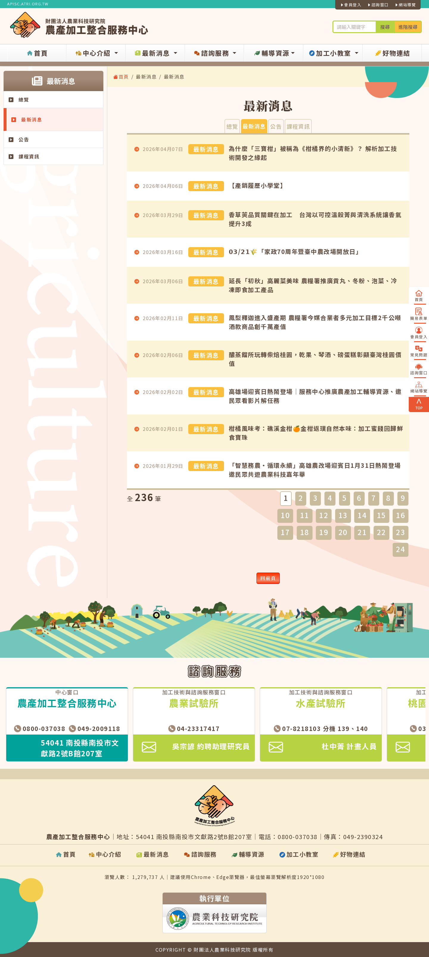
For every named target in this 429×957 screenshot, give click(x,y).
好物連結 (392, 53)
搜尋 (385, 26)
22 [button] (381, 532)
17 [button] (285, 532)
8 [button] (388, 497)
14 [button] (362, 515)
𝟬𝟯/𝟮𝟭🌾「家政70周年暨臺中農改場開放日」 (295, 251)
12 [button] (323, 515)
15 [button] (381, 515)
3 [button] (315, 497)
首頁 (37, 53)
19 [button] (323, 532)
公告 (19, 139)
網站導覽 (405, 4)
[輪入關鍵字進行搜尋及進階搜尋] (354, 27)
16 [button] (400, 515)
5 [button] (344, 497)
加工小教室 (330, 53)
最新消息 (152, 53)
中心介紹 (93, 53)
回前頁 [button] (268, 578)
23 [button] (400, 532)
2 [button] (301, 497)
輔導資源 (271, 53)
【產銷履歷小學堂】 (258, 185)
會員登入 (351, 4)
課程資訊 (24, 156)
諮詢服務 (212, 53)
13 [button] (343, 515)
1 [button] (286, 497)
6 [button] (359, 497)
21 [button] (362, 532)
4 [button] (330, 497)
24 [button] (400, 549)
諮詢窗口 (378, 4)
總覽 (19, 99)
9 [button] (403, 497)
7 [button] (374, 497)
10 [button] (285, 515)
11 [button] (304, 515)
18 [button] (304, 532)
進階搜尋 (407, 26)
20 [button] (343, 532)
